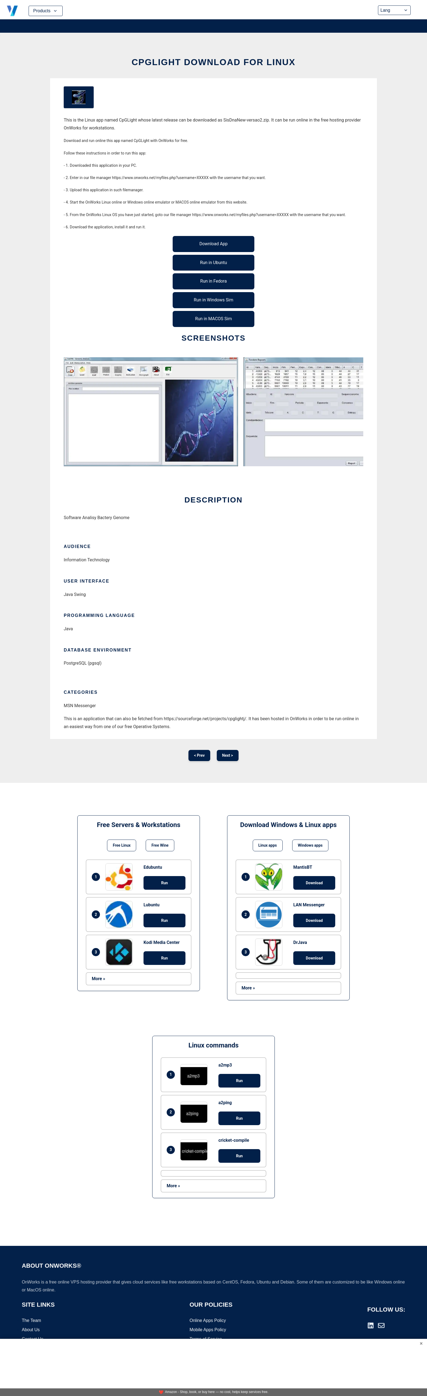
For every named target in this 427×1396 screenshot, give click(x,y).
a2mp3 (225, 1065)
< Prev (199, 755)
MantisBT (302, 867)
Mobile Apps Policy (208, 1330)
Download (314, 883)
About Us (31, 1330)
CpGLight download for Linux (213, 62)
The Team (31, 1321)
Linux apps (267, 845)
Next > (227, 755)
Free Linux (121, 845)
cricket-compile (233, 1140)
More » (98, 978)
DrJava (300, 942)
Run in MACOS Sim (213, 318)
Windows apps (310, 845)
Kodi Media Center (162, 942)
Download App (213, 243)
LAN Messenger (309, 904)
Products (45, 11)
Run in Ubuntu (213, 262)
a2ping (225, 1102)
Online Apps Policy (208, 1321)
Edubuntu (153, 867)
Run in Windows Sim (213, 299)
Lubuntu (152, 904)
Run (164, 883)
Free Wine (159, 845)
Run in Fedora (213, 281)
